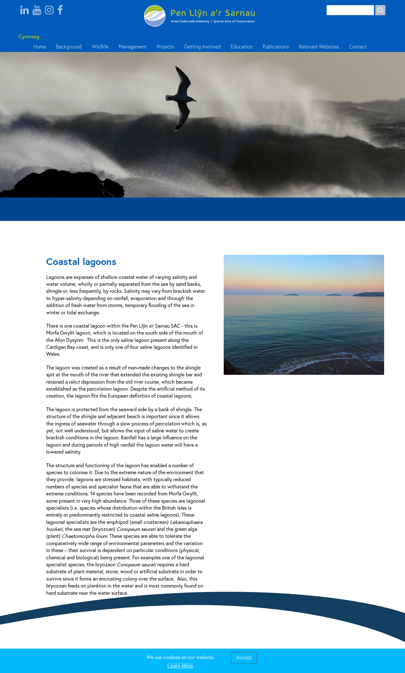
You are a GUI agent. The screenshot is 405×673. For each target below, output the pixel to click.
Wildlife (100, 46)
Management (132, 46)
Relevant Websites (319, 46)
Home (39, 46)
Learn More (180, 666)
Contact (358, 46)
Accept (244, 658)
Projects (165, 46)
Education (241, 46)
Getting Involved (202, 46)
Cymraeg (27, 36)
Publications (276, 46)
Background (69, 46)
